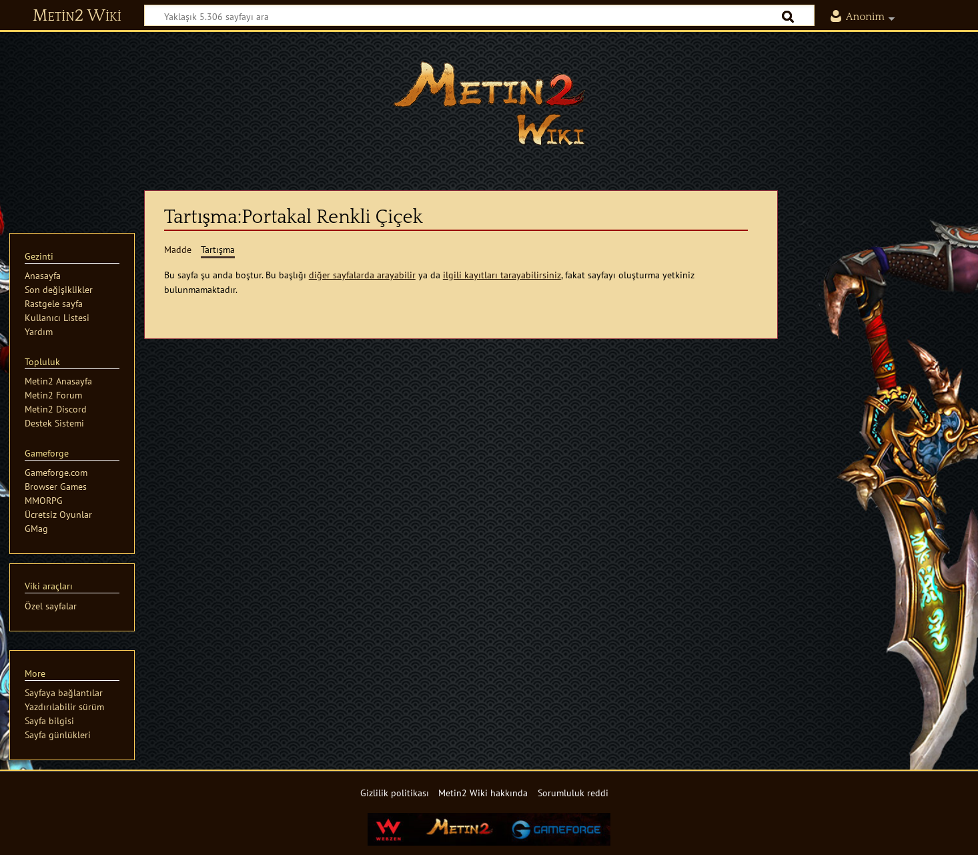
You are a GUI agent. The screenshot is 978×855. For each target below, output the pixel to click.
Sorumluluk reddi (573, 792)
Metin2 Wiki (77, 16)
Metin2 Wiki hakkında (483, 792)
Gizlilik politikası (394, 792)
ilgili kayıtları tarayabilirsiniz (502, 274)
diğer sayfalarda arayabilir (362, 274)
